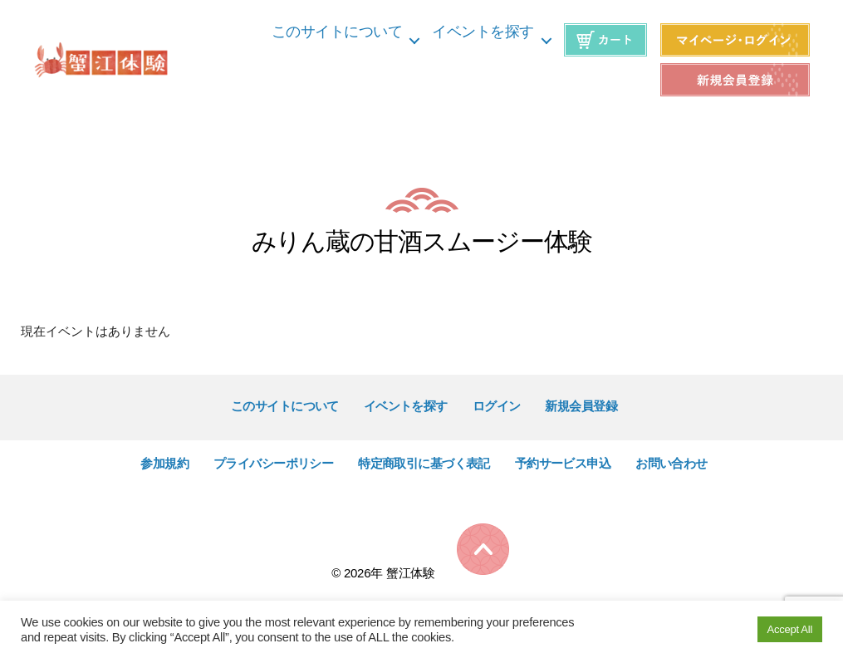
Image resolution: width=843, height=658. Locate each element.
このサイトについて (337, 31)
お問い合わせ (671, 463)
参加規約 (164, 463)
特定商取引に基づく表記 (424, 463)
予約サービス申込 (562, 463)
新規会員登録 (581, 406)
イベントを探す (483, 31)
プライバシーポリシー (273, 463)
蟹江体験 (410, 573)
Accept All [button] (789, 629)
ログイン (497, 406)
